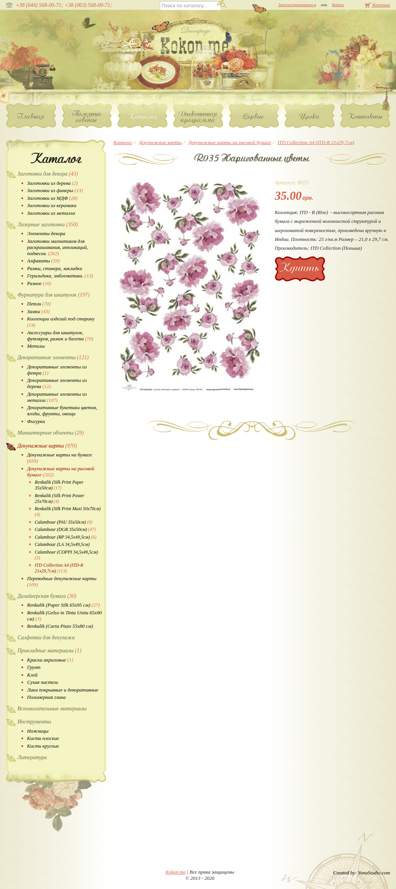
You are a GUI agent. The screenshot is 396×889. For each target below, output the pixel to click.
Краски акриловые (50, 660)
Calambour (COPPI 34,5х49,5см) (66, 555)
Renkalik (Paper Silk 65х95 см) (63, 605)
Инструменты (34, 722)
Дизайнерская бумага (47, 596)
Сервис (254, 116)
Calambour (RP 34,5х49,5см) (65, 537)
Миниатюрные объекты (51, 433)
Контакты (365, 116)
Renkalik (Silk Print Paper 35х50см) (59, 485)
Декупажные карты (47, 446)
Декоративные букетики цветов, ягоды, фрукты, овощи (62, 410)
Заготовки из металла (51, 213)
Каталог (142, 116)
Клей (32, 675)
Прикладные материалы (49, 650)
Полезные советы (86, 116)
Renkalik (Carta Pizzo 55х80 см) (60, 626)
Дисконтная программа (198, 116)
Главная (31, 116)
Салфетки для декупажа (46, 637)
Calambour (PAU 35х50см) (64, 522)
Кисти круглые (43, 746)
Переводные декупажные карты (62, 581)
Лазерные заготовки (48, 224)
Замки (38, 311)
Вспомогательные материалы (52, 709)
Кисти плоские (43, 738)
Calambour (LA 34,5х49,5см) (62, 544)
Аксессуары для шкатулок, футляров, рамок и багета (60, 336)
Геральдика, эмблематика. (60, 276)
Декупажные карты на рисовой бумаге (60, 472)
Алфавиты (43, 261)
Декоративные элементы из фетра (57, 370)
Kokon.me (176, 872)
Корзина (377, 5)
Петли (39, 304)
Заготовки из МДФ (52, 198)
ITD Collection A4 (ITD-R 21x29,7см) (59, 568)
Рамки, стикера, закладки (54, 268)
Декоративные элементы (53, 357)
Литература (32, 757)
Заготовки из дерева (52, 183)
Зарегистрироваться (297, 4)
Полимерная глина (46, 697)
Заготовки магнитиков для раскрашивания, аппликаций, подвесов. (57, 247)
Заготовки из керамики (52, 205)
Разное (39, 283)
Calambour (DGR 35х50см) (65, 529)
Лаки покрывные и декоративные (62, 690)
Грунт (34, 667)
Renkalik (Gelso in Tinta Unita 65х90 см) (64, 616)
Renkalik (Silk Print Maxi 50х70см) (68, 511)
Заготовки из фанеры (55, 190)
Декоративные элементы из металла (57, 397)
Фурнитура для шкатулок (54, 295)
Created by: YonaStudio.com (361, 873)
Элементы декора (46, 233)
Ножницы (38, 731)
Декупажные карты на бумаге (59, 458)
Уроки (309, 116)
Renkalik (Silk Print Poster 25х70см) (60, 498)
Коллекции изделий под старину (61, 322)
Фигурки (36, 421)
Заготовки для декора (48, 174)
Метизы (36, 346)
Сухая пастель (42, 682)
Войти (338, 4)
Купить (300, 267)
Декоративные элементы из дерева (57, 383)
